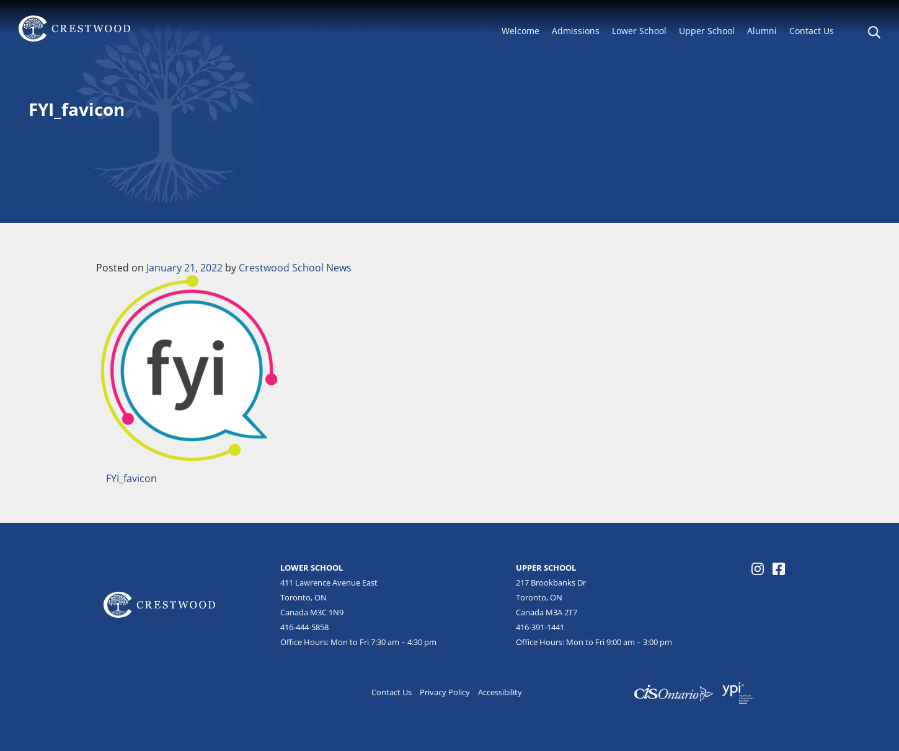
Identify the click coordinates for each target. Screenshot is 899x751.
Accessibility (500, 692)
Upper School (707, 31)
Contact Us (811, 31)
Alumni (762, 31)
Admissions (576, 31)
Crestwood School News (295, 267)
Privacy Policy (445, 692)
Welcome (520, 31)
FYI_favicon (130, 478)
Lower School (639, 31)
